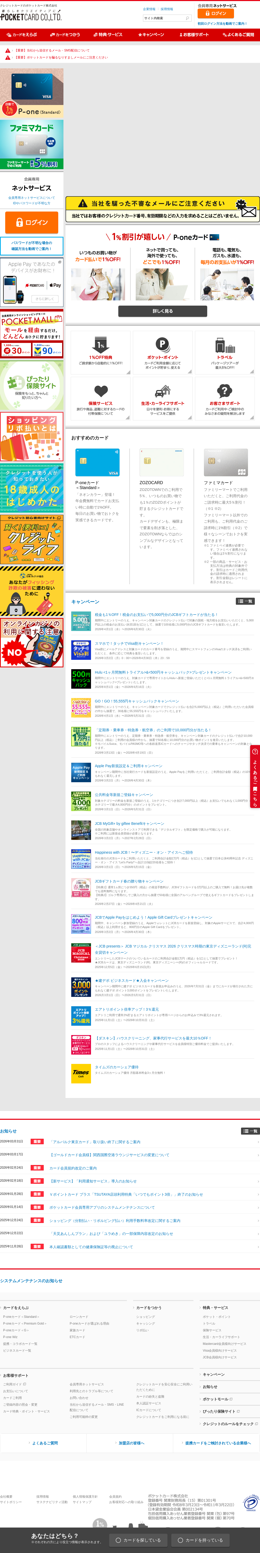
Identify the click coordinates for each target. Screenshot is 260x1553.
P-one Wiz (10, 1337)
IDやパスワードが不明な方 (31, 203)
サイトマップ (82, 1502)
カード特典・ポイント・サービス (26, 1411)
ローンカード (79, 1317)
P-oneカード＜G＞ (16, 1330)
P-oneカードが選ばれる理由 (89, 1323)
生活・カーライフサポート (221, 1337)
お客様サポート (16, 1375)
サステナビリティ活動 (52, 1502)
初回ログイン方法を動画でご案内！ (223, 23)
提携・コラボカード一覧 (20, 1344)
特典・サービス (215, 1308)
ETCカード (77, 1337)
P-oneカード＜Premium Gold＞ (25, 1323)
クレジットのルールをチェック (228, 1424)
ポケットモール (215, 1399)
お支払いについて (15, 1391)
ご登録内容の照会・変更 (20, 1404)
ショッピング (145, 1317)
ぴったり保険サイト (219, 1411)
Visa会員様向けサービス (220, 1350)
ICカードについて (148, 1410)
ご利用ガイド (12, 1384)
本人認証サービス (148, 1403)
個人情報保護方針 (85, 1496)
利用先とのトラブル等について (91, 1391)
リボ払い (142, 1330)
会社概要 (6, 1496)
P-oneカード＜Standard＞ (21, 1317)
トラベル (209, 1323)
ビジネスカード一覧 (17, 1350)
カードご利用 (12, 1398)
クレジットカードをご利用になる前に (162, 1417)
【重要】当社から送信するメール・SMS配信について (52, 50)
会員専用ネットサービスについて (31, 198)
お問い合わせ (79, 1398)
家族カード (77, 1330)
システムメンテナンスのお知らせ (31, 1281)
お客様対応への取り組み (126, 1502)
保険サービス (212, 1330)
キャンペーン (85, 601)
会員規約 (115, 1496)
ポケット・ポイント (217, 1317)
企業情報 (149, 9)
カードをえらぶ (16, 1308)
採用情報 (167, 9)
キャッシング (145, 1323)
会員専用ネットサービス (87, 1384)
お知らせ (8, 1131)
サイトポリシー (11, 1502)
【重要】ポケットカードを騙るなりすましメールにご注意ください (61, 57)
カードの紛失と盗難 (150, 1396)
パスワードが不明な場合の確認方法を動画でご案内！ (31, 246)
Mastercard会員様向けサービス (224, 1344)
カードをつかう (149, 1308)
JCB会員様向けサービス (220, 1357)
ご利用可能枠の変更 (84, 1417)
